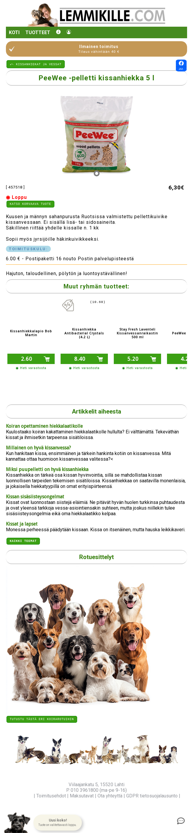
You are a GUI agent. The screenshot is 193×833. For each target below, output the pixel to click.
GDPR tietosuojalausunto (152, 796)
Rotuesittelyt (96, 556)
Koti (14, 32)
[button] (57, 823)
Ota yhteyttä (110, 796)
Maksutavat (82, 796)
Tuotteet (37, 32)
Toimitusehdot (51, 796)
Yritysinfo (23, 796)
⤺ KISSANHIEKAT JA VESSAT (35, 64)
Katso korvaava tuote (30, 204)
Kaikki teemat (23, 540)
